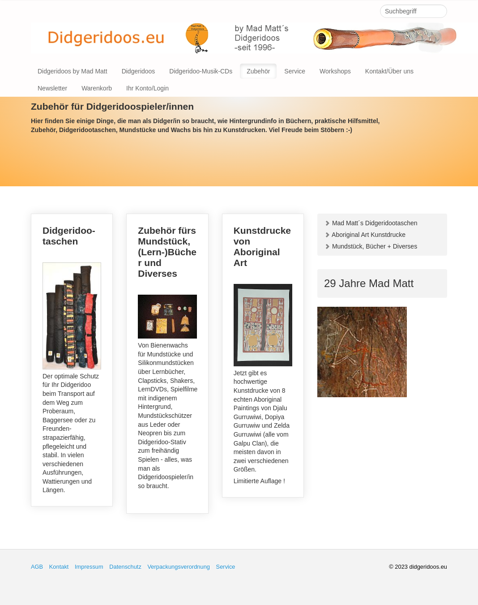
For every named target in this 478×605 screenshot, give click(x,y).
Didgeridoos (138, 71)
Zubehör (258, 71)
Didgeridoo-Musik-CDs (200, 71)
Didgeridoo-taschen (71, 360)
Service (294, 71)
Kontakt (59, 566)
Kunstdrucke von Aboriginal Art (262, 355)
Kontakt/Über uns (389, 71)
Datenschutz (125, 566)
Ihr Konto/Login (147, 88)
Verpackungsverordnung (178, 566)
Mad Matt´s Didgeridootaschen (371, 223)
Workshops (335, 71)
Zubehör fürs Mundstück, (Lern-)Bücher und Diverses (167, 363)
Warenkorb (96, 88)
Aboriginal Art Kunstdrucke (364, 234)
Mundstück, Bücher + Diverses (370, 246)
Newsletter (52, 88)
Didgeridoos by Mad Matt (72, 71)
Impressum (89, 566)
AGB (37, 566)
